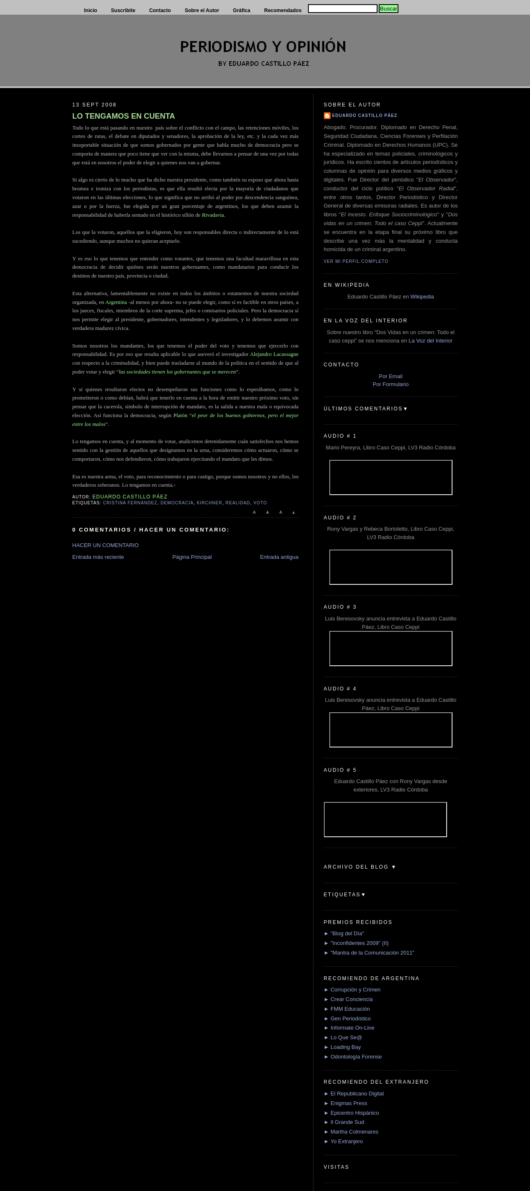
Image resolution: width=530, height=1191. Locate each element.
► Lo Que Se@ (343, 1037)
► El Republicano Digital (354, 1093)
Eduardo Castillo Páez (365, 115)
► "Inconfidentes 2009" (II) (356, 943)
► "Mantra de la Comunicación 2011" (369, 953)
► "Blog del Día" (344, 933)
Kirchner (209, 503)
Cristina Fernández (130, 503)
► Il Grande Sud (344, 1122)
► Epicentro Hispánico (351, 1113)
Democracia (177, 503)
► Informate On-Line (349, 1028)
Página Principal (192, 557)
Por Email (390, 376)
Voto (260, 503)
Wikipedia (422, 296)
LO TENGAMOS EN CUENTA (123, 116)
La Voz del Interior (430, 340)
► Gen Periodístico (347, 1018)
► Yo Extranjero (343, 1141)
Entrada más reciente (98, 557)
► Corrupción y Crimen (352, 989)
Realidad (237, 503)
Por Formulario (391, 384)
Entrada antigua (279, 557)
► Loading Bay (342, 1047)
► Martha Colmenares (351, 1132)
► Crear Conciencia (348, 999)
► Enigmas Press (345, 1103)
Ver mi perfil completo (356, 261)
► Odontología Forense (353, 1056)
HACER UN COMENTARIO (105, 545)
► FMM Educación (347, 1009)
